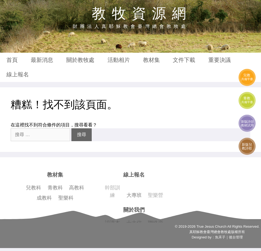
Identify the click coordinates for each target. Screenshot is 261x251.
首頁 (12, 60)
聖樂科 (66, 198)
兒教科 (33, 187)
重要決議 (219, 60)
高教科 (76, 187)
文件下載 (184, 60)
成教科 (44, 198)
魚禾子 (220, 237)
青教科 (55, 187)
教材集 (151, 60)
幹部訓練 (112, 191)
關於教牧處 (80, 60)
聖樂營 (155, 195)
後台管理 (236, 237)
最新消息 (42, 60)
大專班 (134, 195)
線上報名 (17, 74)
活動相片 (119, 60)
